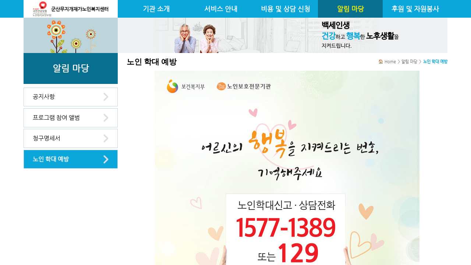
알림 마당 (350, 9)
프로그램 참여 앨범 (56, 117)
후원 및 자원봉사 (415, 9)
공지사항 (44, 96)
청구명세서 (46, 138)
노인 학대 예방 (51, 159)
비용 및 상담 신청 (285, 9)
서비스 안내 (220, 9)
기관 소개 (156, 9)
